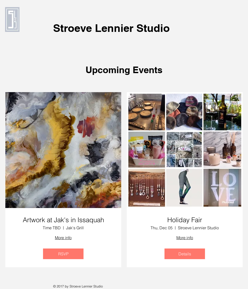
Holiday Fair (184, 220)
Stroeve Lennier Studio (111, 28)
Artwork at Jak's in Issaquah (63, 220)
